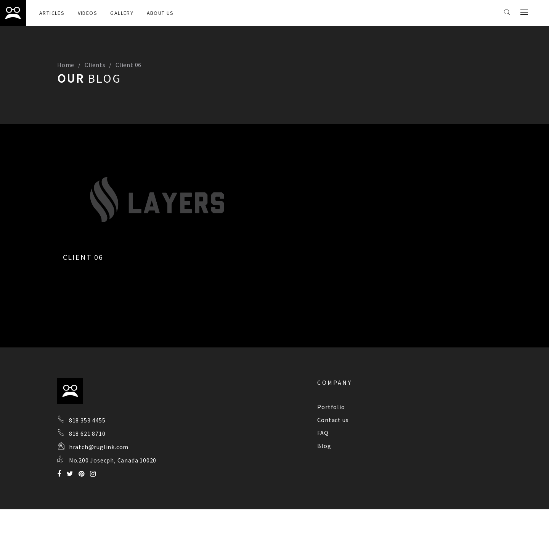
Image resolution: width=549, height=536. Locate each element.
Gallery (121, 13)
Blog (324, 446)
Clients (95, 65)
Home (65, 65)
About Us (160, 13)
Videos (87, 13)
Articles (51, 13)
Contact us (332, 420)
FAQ (322, 433)
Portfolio (331, 407)
